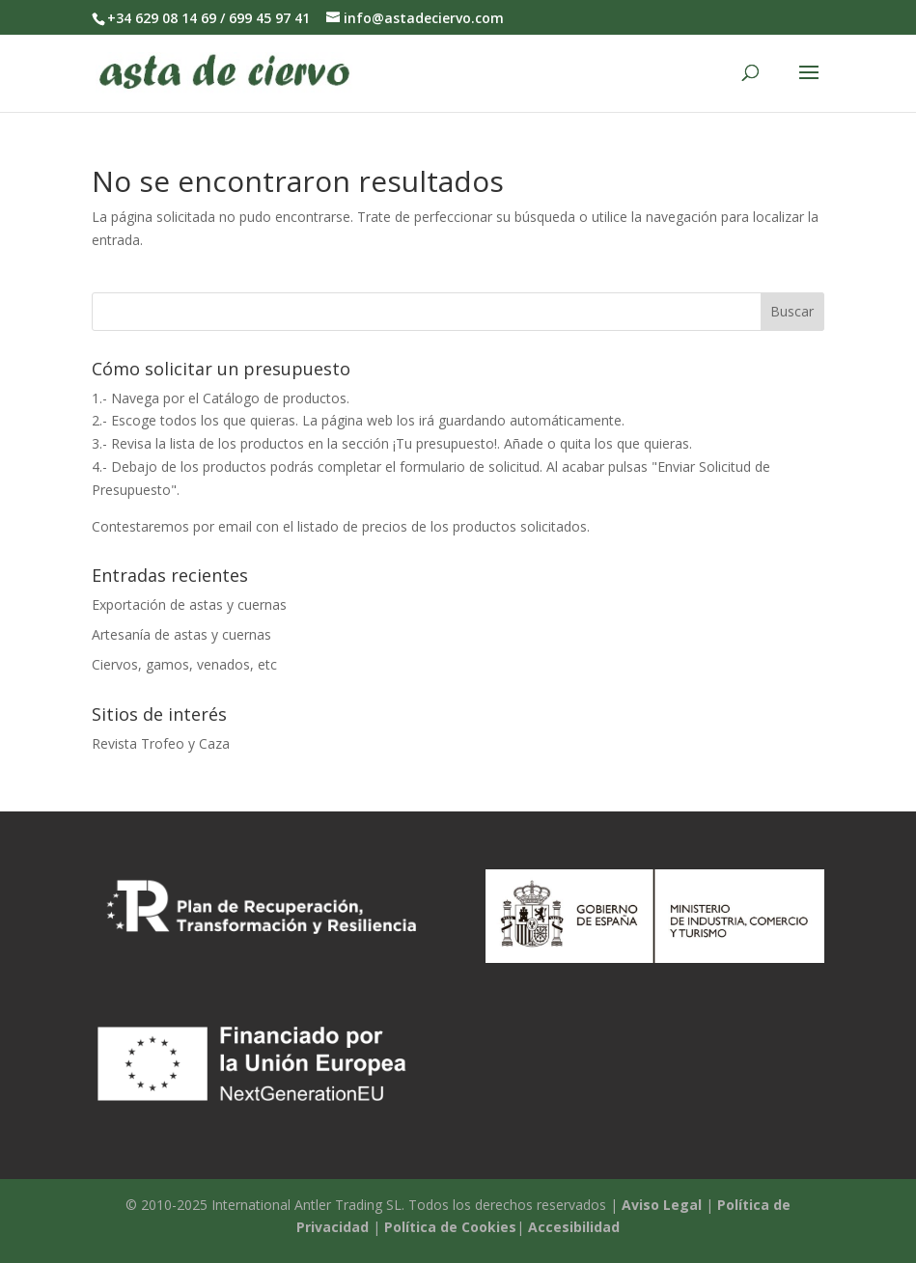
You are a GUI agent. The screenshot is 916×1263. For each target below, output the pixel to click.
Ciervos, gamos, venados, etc (184, 664)
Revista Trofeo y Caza (161, 743)
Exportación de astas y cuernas (189, 604)
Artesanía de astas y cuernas (181, 634)
